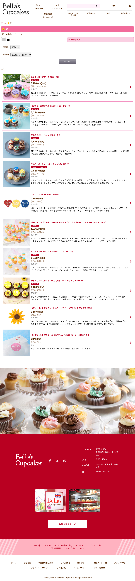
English (73, 15)
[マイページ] (129, 6)
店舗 (108, 13)
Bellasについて (73, 13)
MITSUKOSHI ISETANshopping (58, 549)
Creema (80, 549)
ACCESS (67, 527)
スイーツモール (94, 549)
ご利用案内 (91, 13)
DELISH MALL (56, 552)
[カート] (113, 6)
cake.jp (37, 549)
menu (81, 552)
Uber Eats (70, 552)
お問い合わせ (126, 13)
